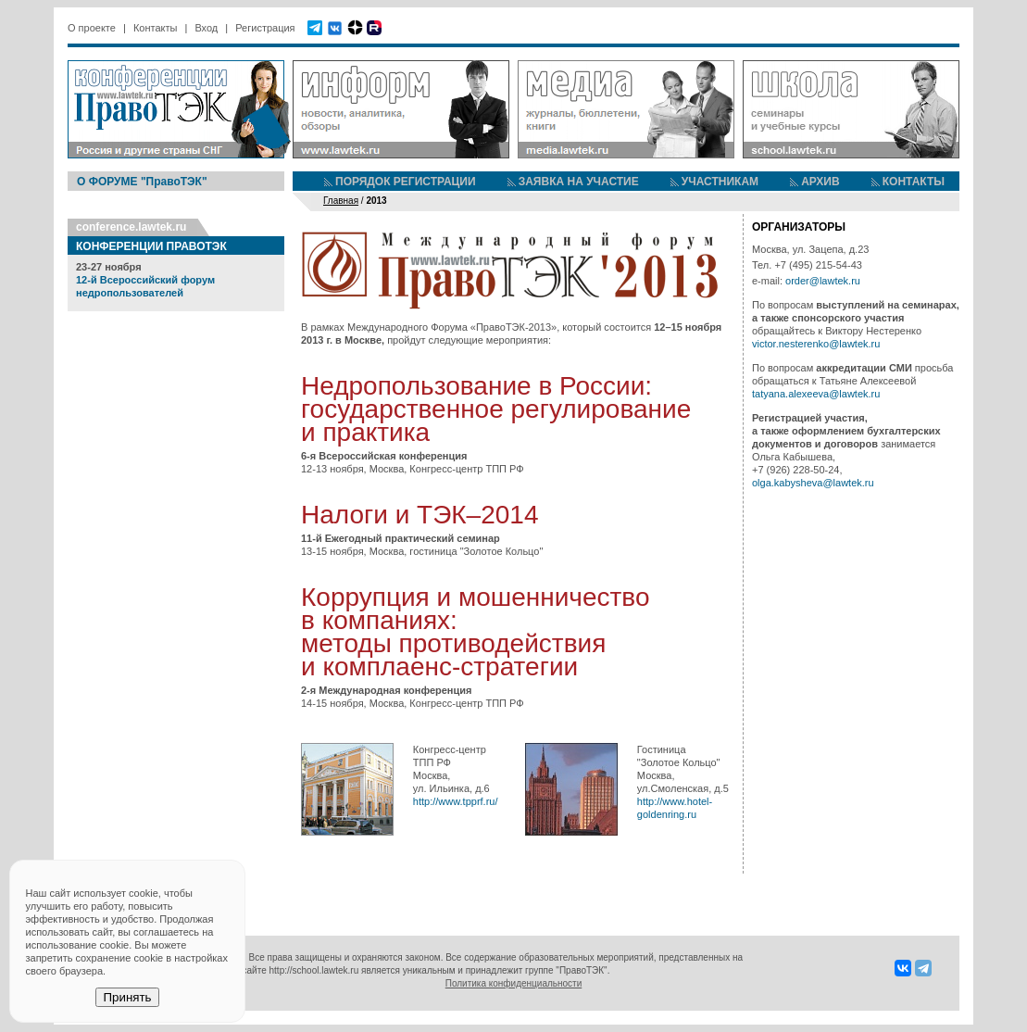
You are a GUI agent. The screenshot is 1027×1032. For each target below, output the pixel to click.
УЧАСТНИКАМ (720, 181)
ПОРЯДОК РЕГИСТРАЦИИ (405, 181)
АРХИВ (820, 181)
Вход (206, 27)
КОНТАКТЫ (914, 181)
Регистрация (264, 27)
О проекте (92, 27)
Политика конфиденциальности (513, 983)
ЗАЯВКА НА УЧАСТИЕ (579, 181)
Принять (127, 997)
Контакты (155, 27)
